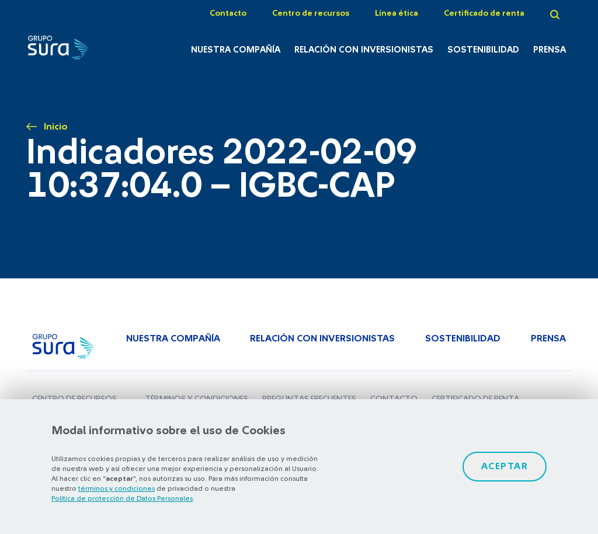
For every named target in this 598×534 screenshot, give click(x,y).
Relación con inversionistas (363, 50)
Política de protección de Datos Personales (122, 498)
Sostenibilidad (483, 50)
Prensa (549, 50)
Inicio (56, 126)
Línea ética (396, 13)
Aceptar (505, 466)
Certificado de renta (484, 13)
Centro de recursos (310, 13)
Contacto (228, 13)
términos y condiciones (116, 488)
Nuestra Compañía (235, 50)
